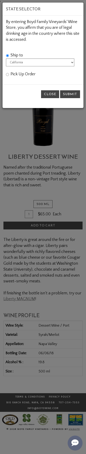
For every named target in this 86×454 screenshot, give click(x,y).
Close (50, 94)
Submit (70, 94)
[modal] (43, 227)
